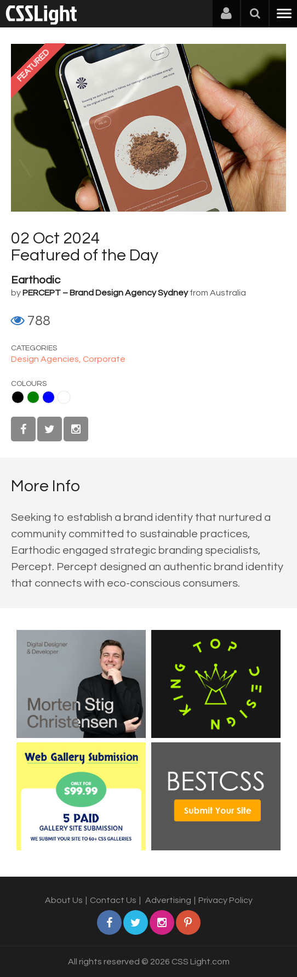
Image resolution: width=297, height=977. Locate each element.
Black (18, 397)
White (64, 397)
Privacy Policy (225, 900)
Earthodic (35, 280)
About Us (64, 900)
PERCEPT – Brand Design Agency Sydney (105, 292)
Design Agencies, (47, 359)
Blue (48, 397)
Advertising (168, 900)
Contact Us (113, 900)
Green (33, 397)
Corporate (104, 359)
